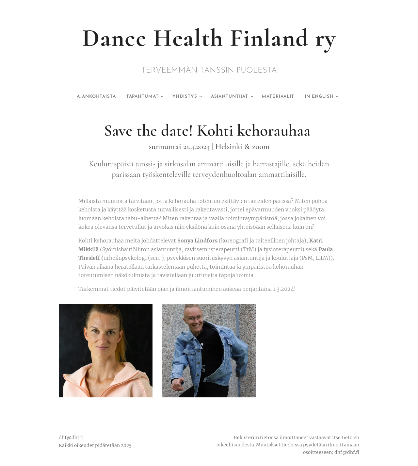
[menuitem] (93, 97)
